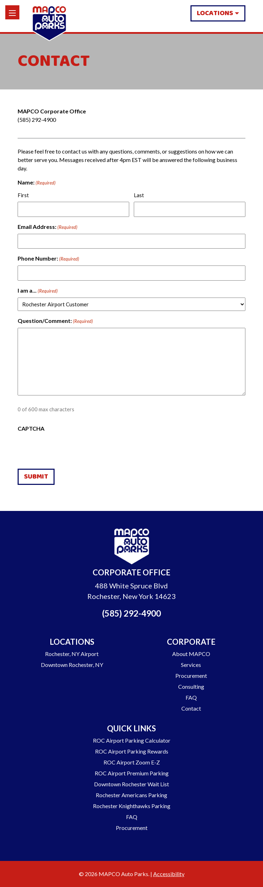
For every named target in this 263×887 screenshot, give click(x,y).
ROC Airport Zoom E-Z (132, 762)
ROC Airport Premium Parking (132, 773)
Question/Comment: (55, 321)
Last (139, 195)
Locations (215, 13)
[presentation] (71, 449)
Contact (191, 708)
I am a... (38, 291)
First (23, 195)
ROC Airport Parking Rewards (131, 751)
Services (191, 664)
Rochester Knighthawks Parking (131, 805)
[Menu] (12, 12)
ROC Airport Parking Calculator (131, 740)
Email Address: (47, 227)
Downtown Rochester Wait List (131, 784)
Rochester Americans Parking (131, 795)
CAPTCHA (31, 428)
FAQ (191, 697)
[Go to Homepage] (131, 547)
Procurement (191, 675)
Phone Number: (48, 259)
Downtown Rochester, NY (72, 664)
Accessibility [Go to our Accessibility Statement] (168, 873)
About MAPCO (191, 653)
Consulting (191, 686)
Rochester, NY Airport (72, 653)
